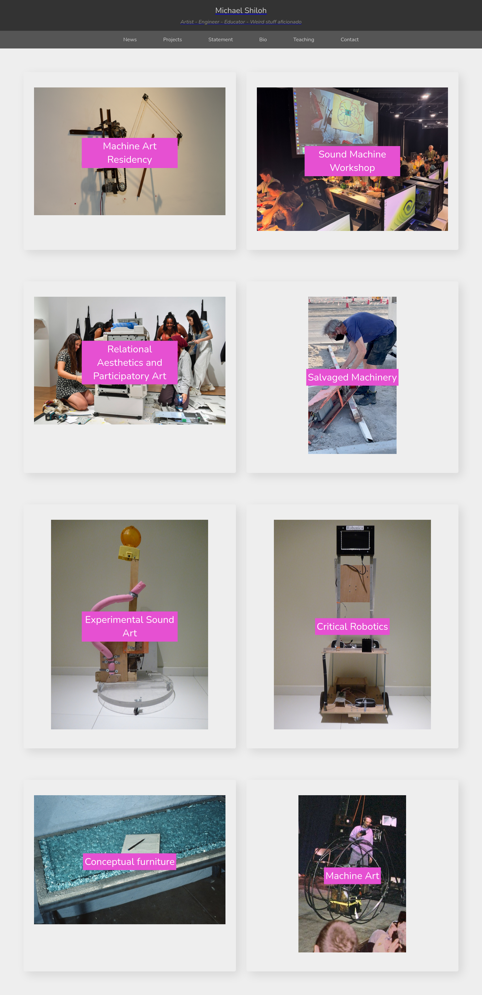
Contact (350, 39)
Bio (263, 39)
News (130, 39)
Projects (172, 39)
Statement (220, 39)
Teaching (303, 39)
